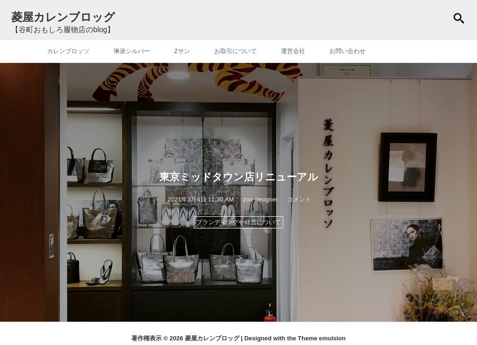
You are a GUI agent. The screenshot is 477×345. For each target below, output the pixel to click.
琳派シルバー (132, 51)
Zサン (182, 51)
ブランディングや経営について (238, 222)
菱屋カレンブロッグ (212, 338)
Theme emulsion (322, 338)
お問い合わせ (347, 51)
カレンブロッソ (68, 51)
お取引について (235, 51)
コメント (299, 199)
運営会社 (293, 51)
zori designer (260, 199)
